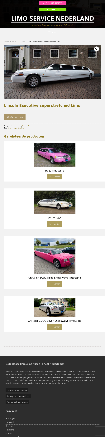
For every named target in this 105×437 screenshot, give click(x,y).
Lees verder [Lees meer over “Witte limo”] (55, 224)
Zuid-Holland (11, 423)
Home (6, 42)
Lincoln (10, 128)
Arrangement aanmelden (18, 379)
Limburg (9, 435)
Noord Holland (12, 420)
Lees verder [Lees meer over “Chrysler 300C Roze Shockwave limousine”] (55, 284)
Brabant (9, 431)
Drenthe (9, 408)
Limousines (14, 42)
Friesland (10, 405)
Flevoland (10, 412)
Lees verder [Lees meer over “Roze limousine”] (55, 176)
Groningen (10, 401)
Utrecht (9, 416)
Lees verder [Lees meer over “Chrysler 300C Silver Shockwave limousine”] (55, 309)
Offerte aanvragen (15, 117)
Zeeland (9, 427)
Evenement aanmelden (17, 384)
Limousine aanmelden (17, 373)
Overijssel (25, 42)
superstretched (19, 128)
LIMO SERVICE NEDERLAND (52, 18)
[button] (96, 48)
